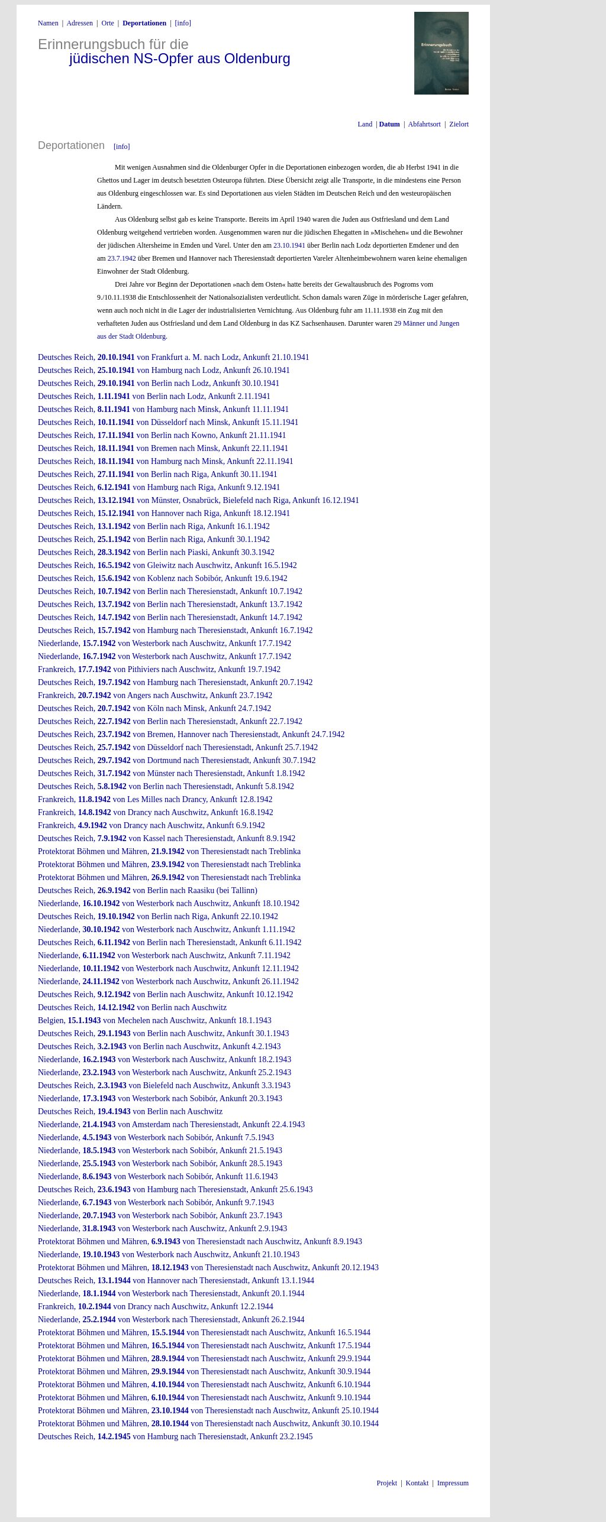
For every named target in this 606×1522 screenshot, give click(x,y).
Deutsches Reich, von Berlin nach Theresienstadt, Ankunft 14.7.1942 (170, 617)
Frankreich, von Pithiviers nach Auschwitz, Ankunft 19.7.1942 (159, 669)
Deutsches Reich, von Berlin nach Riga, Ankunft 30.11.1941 (158, 474)
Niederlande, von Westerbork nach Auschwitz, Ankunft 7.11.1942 (164, 955)
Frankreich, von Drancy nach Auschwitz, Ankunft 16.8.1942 (155, 812)
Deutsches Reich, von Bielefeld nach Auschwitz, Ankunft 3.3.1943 (164, 1085)
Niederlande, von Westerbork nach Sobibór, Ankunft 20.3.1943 (160, 1098)
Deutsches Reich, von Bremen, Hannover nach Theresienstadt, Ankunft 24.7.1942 (191, 734)
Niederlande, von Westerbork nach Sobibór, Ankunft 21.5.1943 (160, 1150)
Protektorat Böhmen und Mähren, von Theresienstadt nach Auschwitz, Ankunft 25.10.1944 (208, 1410)
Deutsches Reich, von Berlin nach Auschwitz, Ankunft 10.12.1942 (166, 994)
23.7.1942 (122, 258)
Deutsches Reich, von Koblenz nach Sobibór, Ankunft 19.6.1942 (163, 578)
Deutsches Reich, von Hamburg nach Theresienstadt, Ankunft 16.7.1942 (175, 630)
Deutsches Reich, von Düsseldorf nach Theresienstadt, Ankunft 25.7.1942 (178, 747)
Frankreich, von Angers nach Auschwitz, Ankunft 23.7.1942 (155, 695)
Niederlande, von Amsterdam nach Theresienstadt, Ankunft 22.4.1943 (171, 1124)
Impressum (453, 1483)
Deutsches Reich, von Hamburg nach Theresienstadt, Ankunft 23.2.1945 (175, 1436)
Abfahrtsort (425, 124)
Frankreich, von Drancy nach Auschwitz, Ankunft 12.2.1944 (155, 1306)
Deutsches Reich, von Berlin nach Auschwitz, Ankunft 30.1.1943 (163, 1033)
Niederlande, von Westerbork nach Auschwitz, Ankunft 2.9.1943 (162, 1228)
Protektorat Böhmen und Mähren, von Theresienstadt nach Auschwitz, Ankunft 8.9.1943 (200, 1241)
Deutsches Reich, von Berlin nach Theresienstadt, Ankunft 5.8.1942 (166, 786)
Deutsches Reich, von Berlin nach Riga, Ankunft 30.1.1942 (154, 539)
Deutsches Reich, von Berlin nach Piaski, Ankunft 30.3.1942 (156, 552)
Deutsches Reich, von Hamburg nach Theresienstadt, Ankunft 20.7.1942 (175, 682)
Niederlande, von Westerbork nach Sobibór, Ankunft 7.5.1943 (156, 1137)
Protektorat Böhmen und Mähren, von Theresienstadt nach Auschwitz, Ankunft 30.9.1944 (204, 1371)
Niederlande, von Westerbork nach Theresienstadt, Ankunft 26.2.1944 (171, 1319)
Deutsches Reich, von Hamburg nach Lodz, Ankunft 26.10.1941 (164, 370)
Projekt (387, 1483)
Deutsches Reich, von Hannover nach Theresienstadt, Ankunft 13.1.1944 (176, 1280)
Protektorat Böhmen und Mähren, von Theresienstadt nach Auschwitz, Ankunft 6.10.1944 (204, 1384)
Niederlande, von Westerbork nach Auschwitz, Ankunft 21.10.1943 (168, 1254)
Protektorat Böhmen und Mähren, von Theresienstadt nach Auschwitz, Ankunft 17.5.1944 (204, 1345)
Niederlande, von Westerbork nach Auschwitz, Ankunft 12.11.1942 (168, 968)
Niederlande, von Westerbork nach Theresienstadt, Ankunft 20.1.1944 (171, 1293)
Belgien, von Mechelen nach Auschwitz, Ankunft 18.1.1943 (155, 1020)
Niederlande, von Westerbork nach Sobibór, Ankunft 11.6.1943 (158, 1176)
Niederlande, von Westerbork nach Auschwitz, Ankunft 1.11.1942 (166, 929)
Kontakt (417, 1483)
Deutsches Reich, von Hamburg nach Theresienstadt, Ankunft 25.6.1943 (175, 1189)
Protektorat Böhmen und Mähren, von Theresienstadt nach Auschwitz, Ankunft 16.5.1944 (204, 1332)
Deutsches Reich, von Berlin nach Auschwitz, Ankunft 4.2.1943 (159, 1046)
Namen (48, 23)
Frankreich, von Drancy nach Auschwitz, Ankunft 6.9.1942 (151, 825)
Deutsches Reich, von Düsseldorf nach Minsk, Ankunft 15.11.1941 (168, 422)
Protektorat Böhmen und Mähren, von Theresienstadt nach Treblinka (169, 851)
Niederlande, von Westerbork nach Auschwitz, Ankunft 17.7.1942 (164, 643)
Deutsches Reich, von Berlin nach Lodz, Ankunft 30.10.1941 (158, 383)
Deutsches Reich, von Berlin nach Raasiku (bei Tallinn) (147, 890)
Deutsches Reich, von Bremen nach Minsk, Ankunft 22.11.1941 (163, 448)
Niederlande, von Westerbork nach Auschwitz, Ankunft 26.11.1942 (168, 981)
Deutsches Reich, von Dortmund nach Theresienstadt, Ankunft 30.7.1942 (176, 760)
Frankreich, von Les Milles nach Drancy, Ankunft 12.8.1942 (155, 799)
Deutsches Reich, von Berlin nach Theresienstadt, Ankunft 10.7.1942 (170, 591)
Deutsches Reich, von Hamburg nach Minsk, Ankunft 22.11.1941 (166, 461)
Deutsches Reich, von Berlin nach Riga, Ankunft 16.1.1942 (154, 526)
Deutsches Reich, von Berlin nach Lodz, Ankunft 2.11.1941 (154, 396)
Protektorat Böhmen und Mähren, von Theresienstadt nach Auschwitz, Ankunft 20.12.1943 (208, 1267)
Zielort (458, 124)
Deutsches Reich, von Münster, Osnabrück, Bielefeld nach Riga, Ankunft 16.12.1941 (198, 500)
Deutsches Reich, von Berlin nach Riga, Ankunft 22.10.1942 (158, 916)
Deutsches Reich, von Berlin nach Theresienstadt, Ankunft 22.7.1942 (170, 721)
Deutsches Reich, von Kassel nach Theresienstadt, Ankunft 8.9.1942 (166, 838)
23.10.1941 (289, 245)
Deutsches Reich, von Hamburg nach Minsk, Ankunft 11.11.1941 (163, 409)
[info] (183, 23)
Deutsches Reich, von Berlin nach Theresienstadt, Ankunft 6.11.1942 (170, 942)
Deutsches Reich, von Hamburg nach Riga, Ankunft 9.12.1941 (159, 487)
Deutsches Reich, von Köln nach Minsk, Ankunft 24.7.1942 (154, 708)
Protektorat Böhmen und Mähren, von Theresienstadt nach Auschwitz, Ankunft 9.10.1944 (204, 1397)
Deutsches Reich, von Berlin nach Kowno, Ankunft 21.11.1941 (162, 435)
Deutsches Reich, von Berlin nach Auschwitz (132, 1007)
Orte (107, 23)
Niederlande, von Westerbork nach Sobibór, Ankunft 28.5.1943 (160, 1163)
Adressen (79, 23)
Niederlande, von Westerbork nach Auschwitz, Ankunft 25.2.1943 (164, 1072)
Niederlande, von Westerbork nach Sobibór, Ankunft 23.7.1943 (160, 1215)
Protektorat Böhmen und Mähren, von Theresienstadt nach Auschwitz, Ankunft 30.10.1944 (208, 1423)
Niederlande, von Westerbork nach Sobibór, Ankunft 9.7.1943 (156, 1202)
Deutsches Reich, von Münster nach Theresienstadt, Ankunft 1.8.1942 (171, 773)
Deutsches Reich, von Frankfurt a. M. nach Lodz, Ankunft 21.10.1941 (174, 357)
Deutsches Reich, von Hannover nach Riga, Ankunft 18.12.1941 (164, 513)
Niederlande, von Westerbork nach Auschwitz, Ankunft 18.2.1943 (164, 1059)
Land (365, 124)
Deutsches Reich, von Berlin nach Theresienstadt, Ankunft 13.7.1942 (170, 604)
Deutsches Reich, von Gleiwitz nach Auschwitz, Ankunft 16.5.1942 (167, 565)
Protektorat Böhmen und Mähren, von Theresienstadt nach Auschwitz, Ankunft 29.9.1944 (204, 1358)
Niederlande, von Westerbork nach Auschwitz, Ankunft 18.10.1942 (168, 903)
